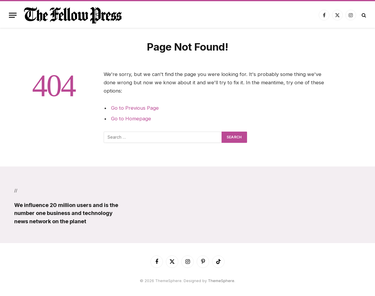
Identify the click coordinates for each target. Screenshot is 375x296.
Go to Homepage (131, 119)
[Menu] (13, 15)
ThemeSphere (221, 280)
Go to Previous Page (135, 108)
